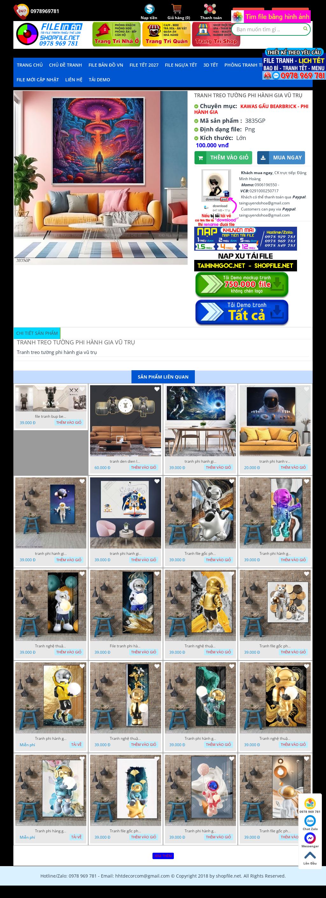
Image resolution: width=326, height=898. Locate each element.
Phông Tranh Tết (245, 65)
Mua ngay (279, 157)
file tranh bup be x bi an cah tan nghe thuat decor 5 (51, 416)
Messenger (310, 840)
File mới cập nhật (38, 80)
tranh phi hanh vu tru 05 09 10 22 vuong (275, 461)
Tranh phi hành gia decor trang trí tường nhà (51, 738)
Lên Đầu (310, 857)
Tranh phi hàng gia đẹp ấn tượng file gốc (51, 831)
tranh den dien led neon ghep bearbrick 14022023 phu (126, 461)
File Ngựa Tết (181, 65)
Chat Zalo (310, 823)
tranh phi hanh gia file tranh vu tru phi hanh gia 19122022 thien (200, 461)
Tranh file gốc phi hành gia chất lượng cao (200, 553)
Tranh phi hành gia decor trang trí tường (275, 553)
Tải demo (99, 80)
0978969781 (36, 11)
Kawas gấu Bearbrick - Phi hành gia (251, 109)
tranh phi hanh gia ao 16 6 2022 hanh (126, 553)
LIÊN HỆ (73, 80)
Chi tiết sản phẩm (37, 333)
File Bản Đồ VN (106, 65)
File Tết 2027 (144, 65)
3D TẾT (210, 65)
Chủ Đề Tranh (65, 65)
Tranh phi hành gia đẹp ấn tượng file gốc (200, 831)
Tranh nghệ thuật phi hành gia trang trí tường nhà (51, 646)
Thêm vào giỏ (222, 157)
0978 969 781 (310, 806)
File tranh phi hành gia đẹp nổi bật (126, 646)
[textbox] (271, 29)
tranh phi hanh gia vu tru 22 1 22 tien (51, 553)
